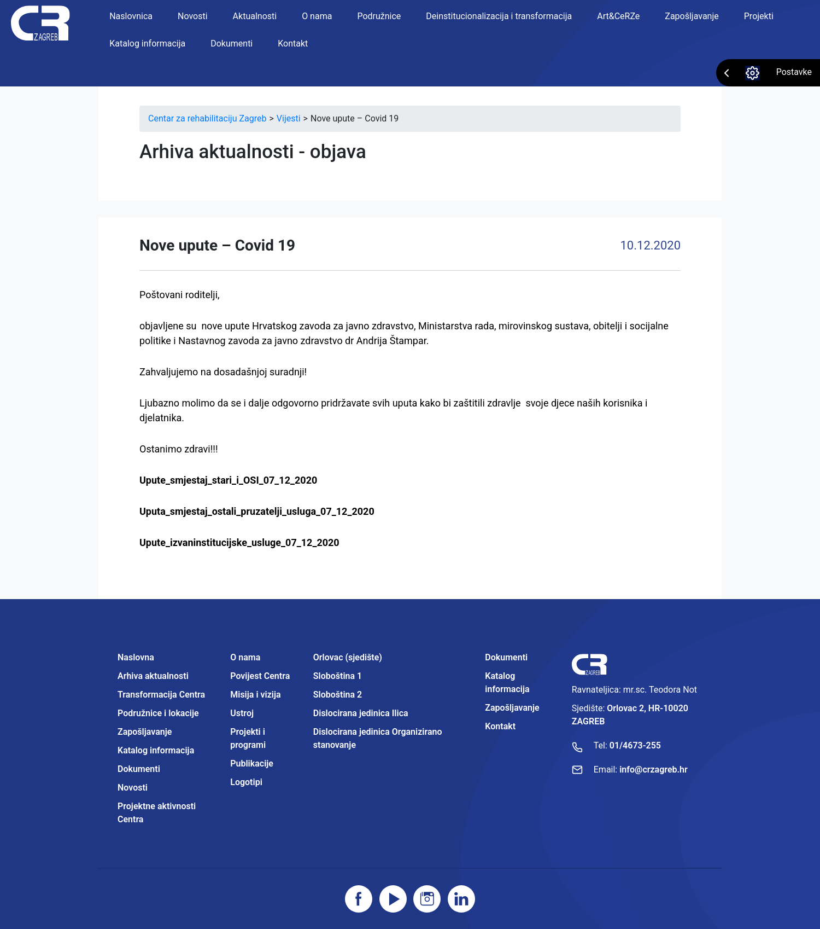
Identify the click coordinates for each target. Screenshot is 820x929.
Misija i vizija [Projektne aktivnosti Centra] (255, 694)
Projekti (759, 16)
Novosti (193, 16)
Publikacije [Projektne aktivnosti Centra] (251, 763)
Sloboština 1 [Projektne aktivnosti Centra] (337, 676)
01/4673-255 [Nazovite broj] (635, 745)
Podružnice (379, 16)
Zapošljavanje (691, 16)
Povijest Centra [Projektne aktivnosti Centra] (260, 676)
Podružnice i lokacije (158, 713)
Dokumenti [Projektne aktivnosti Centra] (506, 657)
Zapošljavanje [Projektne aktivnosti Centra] (512, 707)
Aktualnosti (255, 16)
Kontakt (293, 43)
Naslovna (136, 657)
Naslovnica (131, 16)
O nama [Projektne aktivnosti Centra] (245, 657)
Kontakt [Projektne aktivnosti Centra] (500, 726)
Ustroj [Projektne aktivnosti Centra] (242, 713)
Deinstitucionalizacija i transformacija (499, 16)
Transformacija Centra (161, 694)
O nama (317, 16)
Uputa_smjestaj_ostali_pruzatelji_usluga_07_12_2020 (256, 511)
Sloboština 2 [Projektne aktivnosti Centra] (337, 694)
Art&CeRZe (618, 16)
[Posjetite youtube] (393, 899)
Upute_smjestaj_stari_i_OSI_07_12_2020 (228, 480)
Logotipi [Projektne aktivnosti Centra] (246, 782)
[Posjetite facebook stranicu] (358, 899)
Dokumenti (231, 43)
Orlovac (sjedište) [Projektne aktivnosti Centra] (347, 657)
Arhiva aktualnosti (153, 676)
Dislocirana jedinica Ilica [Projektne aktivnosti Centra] (360, 713)
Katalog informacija (147, 43)
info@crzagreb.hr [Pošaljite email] (653, 769)
